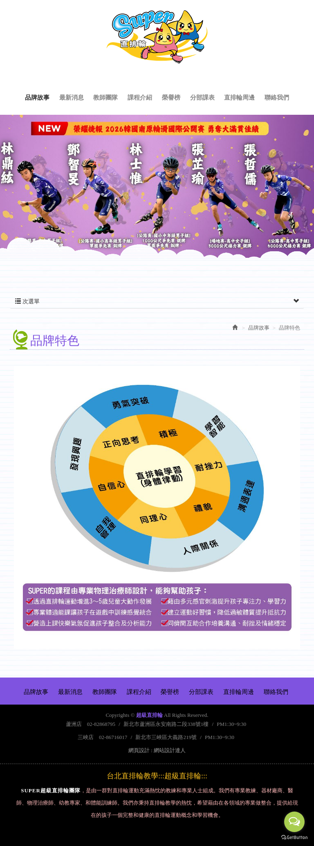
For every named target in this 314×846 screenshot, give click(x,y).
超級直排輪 (157, 36)
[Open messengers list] (294, 822)
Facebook (301, 14)
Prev (25, 196)
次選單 (157, 302)
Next (289, 196)
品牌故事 (258, 328)
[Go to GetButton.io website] (294, 837)
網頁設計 (139, 750)
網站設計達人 (170, 750)
